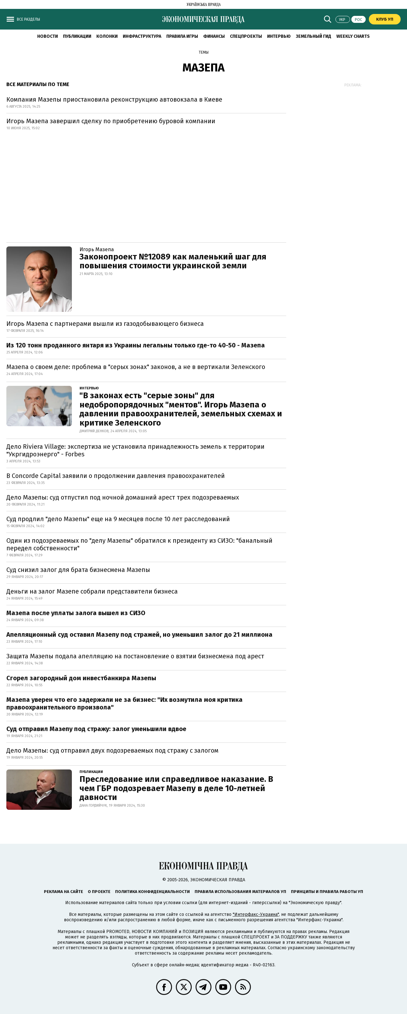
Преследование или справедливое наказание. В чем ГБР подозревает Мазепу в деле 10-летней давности (176, 788)
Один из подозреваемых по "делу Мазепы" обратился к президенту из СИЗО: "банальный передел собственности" (139, 544)
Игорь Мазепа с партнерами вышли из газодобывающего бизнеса (105, 323)
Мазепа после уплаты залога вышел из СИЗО (75, 613)
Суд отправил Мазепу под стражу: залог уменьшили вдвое (96, 729)
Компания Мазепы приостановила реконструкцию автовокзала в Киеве (114, 99)
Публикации (77, 36)
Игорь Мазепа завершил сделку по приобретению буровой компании (110, 121)
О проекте (99, 891)
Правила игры (182, 36)
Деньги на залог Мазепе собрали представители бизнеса (92, 591)
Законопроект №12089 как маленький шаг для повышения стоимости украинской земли (172, 261)
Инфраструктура (142, 36)
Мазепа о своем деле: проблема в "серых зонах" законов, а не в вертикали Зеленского (135, 367)
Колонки (107, 36)
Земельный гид (313, 36)
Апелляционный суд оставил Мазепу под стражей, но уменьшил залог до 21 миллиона (139, 634)
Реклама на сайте (63, 891)
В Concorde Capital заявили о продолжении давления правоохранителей (115, 476)
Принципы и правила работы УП (327, 891)
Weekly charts (353, 36)
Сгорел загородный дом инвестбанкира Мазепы (81, 678)
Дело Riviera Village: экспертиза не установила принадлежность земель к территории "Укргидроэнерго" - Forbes (135, 450)
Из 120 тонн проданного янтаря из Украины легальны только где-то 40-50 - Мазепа (135, 345)
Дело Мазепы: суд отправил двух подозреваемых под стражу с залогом (112, 750)
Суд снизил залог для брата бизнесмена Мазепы (78, 570)
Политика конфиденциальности (152, 891)
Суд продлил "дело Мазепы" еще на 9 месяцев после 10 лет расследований (118, 519)
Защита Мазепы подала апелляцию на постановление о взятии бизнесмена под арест (135, 656)
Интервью (279, 36)
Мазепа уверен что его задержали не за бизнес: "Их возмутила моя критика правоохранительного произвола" (124, 703)
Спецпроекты (246, 36)
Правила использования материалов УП (240, 891)
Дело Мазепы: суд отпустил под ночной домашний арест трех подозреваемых (122, 497)
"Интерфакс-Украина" (256, 914)
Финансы (214, 36)
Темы (204, 52)
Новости (47, 36)
